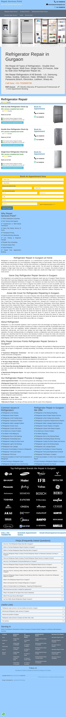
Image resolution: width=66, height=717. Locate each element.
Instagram (42, 670)
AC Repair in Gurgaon (27, 650)
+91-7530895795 (60, 1)
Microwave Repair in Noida (58, 649)
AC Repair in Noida (27, 654)
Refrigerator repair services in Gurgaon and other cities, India (18, 617)
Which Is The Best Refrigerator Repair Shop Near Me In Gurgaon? (20, 550)
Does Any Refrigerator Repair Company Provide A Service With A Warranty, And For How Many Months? (30, 567)
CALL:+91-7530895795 (6, 534)
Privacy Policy (41, 677)
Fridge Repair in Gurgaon (16, 648)
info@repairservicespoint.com (56, 4)
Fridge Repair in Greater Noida (16, 658)
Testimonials (5, 646)
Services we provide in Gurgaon (10, 614)
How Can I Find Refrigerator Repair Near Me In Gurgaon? (18, 544)
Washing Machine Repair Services (40, 11)
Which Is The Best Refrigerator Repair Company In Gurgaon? (19, 547)
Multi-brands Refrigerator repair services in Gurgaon (15, 611)
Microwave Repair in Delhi (57, 637)
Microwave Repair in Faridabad (56, 641)
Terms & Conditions (49, 677)
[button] (12, 122)
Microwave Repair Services (10, 15)
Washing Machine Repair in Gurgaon (40, 648)
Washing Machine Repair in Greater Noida (40, 657)
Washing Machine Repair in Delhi (40, 639)
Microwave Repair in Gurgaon (56, 645)
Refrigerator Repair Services (11, 11)
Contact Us (4, 640)
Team (3, 643)
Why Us (4, 649)
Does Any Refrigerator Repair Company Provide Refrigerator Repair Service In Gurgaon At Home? (28, 558)
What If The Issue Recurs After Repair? (13, 596)
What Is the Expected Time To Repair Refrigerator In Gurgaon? (19, 582)
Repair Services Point (15, 675)
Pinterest (35, 670)
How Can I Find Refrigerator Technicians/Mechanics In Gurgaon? (20, 561)
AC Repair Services (25, 11)
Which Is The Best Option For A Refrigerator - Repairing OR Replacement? (22, 586)
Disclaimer (57, 677)
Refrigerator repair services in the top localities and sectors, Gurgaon (20, 608)
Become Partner (29, 15)
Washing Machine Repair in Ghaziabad (40, 662)
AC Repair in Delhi (27, 641)
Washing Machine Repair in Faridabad (40, 644)
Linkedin (29, 670)
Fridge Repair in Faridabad (16, 644)
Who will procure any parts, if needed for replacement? (17, 589)
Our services (5, 621)
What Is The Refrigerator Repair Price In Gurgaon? (16, 579)
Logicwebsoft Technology (19, 680)
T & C (54, 204)
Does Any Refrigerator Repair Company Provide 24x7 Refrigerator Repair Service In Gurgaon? (27, 564)
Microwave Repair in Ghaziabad (56, 657)
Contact (21, 15)
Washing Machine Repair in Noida (40, 653)
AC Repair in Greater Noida (27, 659)
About (3, 637)
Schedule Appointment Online (27, 534)
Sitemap (62, 677)
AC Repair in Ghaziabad (27, 663)
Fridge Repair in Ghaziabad (16, 663)
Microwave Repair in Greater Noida (56, 653)
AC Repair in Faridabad (27, 645)
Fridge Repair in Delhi (16, 639)
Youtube (48, 670)
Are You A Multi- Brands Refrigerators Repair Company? (17, 599)
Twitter (24, 670)
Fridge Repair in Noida (16, 653)
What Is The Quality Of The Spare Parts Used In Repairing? (18, 592)
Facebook (18, 670)
